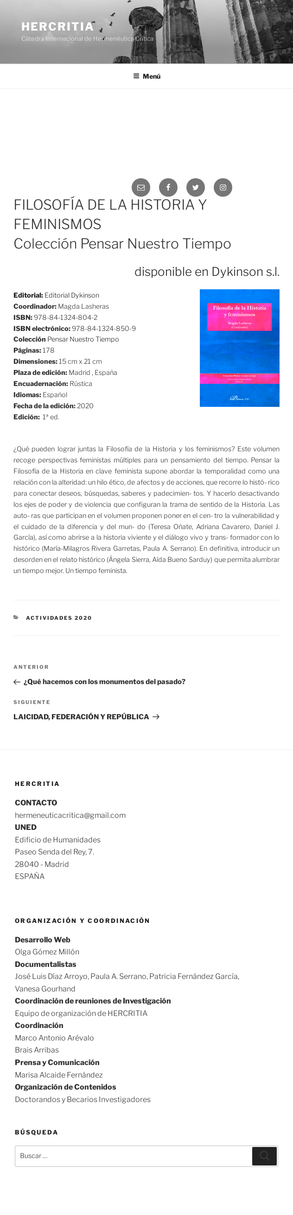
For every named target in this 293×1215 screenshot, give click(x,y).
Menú (146, 76)
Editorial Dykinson (72, 295)
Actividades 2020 (59, 618)
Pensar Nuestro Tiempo (83, 339)
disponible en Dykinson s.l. (207, 271)
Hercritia (57, 26)
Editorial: (29, 295)
